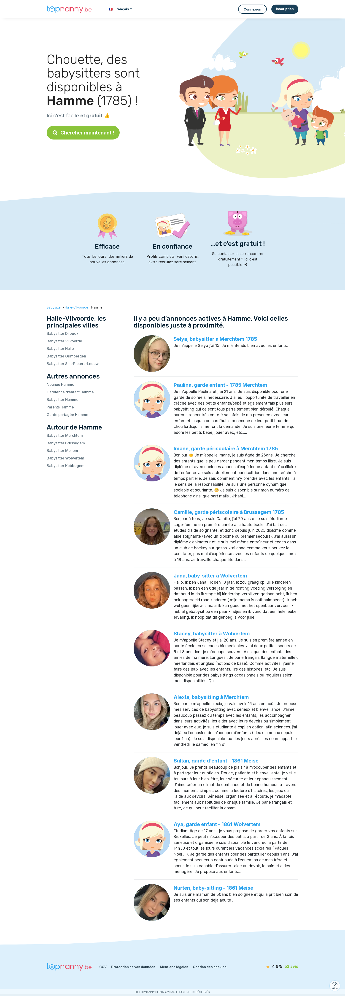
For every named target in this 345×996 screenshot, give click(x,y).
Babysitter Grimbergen (66, 356)
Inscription (285, 9)
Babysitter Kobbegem (65, 465)
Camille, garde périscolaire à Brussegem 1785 (229, 512)
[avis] (272, 967)
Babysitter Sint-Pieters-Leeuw (73, 363)
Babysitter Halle (60, 348)
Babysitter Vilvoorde (64, 341)
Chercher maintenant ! (83, 133)
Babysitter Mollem (62, 450)
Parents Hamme (60, 407)
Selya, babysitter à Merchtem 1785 (215, 339)
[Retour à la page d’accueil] (69, 9)
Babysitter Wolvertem (65, 458)
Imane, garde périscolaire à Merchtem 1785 (226, 448)
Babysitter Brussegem (66, 443)
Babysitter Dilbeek (62, 333)
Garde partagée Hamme (67, 414)
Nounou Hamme (60, 384)
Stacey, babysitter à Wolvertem (212, 633)
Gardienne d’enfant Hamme (70, 392)
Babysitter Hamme (62, 399)
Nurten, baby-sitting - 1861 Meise (213, 888)
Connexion (252, 9)
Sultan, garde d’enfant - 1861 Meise (216, 761)
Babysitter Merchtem (65, 435)
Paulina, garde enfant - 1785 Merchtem (220, 385)
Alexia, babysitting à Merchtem (211, 697)
